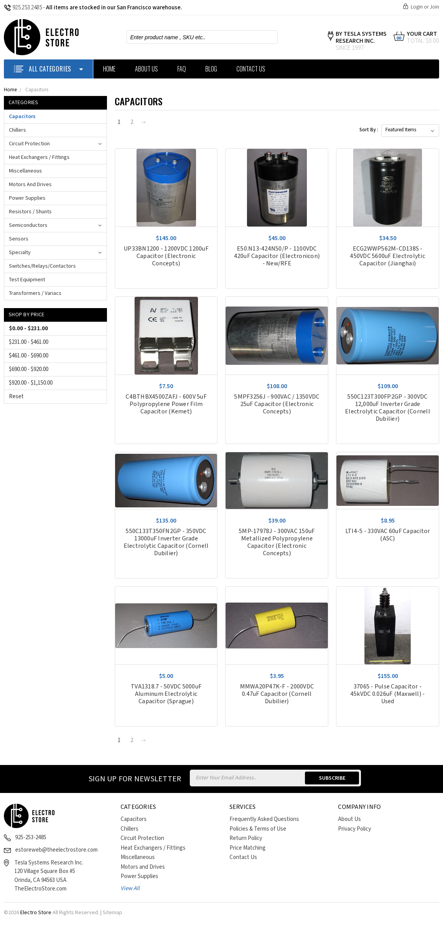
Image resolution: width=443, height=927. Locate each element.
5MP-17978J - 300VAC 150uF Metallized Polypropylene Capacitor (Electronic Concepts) (277, 542)
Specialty (20, 252)
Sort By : (368, 130)
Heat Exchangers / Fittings (39, 157)
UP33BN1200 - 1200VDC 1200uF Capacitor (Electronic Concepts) (166, 256)
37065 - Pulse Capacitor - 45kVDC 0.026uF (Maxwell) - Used (387, 694)
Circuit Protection (29, 143)
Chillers (17, 130)
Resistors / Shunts (30, 211)
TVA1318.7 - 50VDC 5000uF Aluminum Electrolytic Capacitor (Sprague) (166, 694)
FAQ (181, 68)
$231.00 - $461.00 (28, 342)
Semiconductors (28, 225)
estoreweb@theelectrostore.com (56, 850)
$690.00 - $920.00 (28, 369)
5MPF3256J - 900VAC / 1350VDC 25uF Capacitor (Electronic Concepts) (276, 404)
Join (434, 6)
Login (417, 6)
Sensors (18, 238)
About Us (146, 68)
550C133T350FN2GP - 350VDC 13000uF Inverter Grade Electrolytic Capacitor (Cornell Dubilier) (166, 542)
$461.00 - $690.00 (28, 355)
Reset (16, 396)
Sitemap (112, 912)
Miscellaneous (25, 170)
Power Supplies (27, 198)
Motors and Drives (30, 184)
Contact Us (250, 68)
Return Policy (245, 838)
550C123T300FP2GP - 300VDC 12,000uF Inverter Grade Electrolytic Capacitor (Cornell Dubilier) (387, 408)
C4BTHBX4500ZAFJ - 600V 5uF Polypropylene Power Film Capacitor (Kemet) (166, 404)
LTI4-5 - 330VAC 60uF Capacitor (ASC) (387, 535)
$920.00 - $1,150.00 (31, 383)
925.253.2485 (23, 7)
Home (109, 68)
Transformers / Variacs (35, 293)
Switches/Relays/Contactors (42, 266)
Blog (211, 68)
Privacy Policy (354, 829)
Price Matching (247, 848)
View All (130, 888)
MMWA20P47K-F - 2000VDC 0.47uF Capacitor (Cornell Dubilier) (277, 694)
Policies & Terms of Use (257, 829)
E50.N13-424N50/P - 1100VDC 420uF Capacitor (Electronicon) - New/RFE (277, 256)
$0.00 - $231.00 (28, 328)
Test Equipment (27, 279)
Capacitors (36, 90)
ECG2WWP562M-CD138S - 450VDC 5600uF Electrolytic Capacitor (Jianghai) (387, 256)
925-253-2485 (30, 837)
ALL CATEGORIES (48, 68)
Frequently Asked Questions (264, 819)
